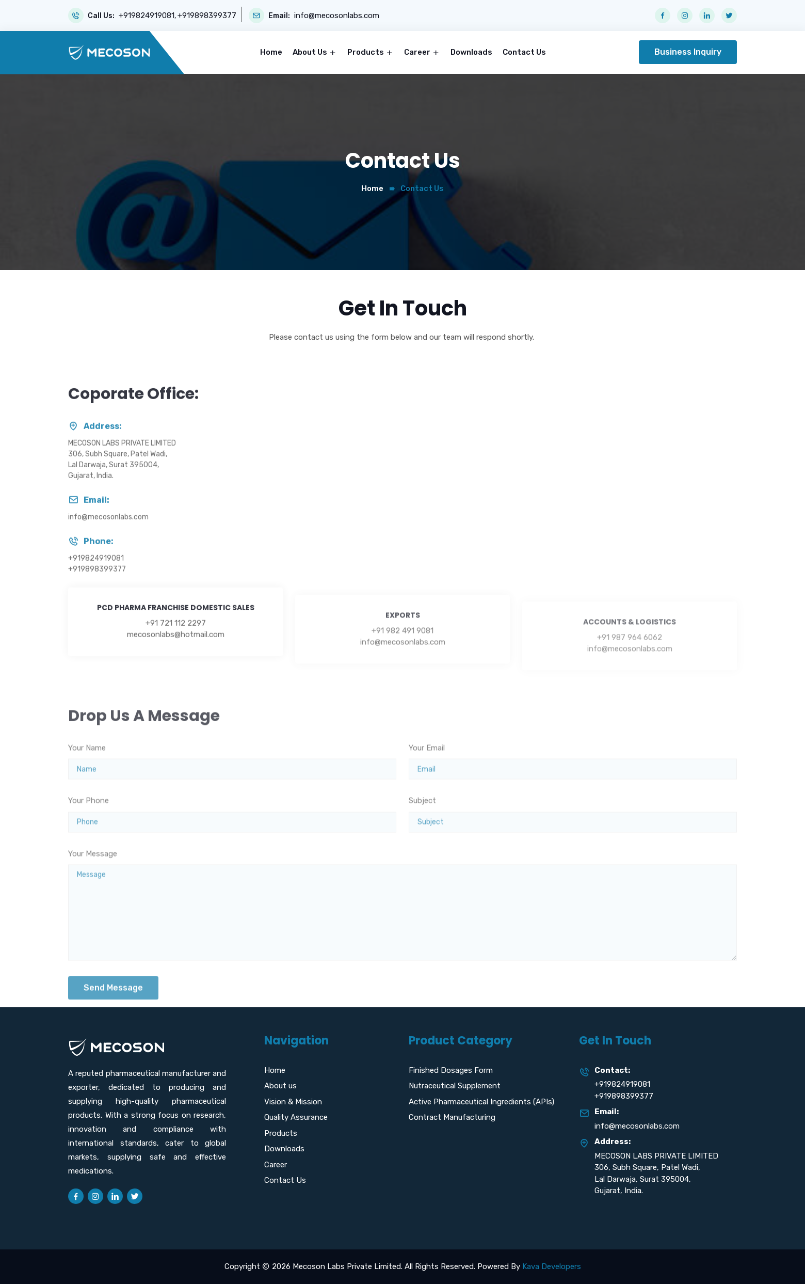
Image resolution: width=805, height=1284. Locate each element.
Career (418, 52)
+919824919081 (146, 16)
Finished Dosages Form (451, 1070)
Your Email (427, 779)
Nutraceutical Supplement (455, 1085)
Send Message (113, 1020)
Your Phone (88, 832)
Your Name (87, 779)
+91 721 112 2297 (176, 659)
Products (366, 52)
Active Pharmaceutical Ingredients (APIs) (481, 1101)
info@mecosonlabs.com (336, 16)
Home (271, 52)
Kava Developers (551, 1266)
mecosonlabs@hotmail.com (175, 671)
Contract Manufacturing (452, 1117)
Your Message (92, 885)
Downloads (471, 52)
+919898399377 (207, 16)
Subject (422, 832)
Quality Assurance (296, 1117)
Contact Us (524, 52)
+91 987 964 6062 (629, 664)
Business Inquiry (687, 52)
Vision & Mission (293, 1101)
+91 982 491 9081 (402, 662)
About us (280, 1085)
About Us (311, 52)
